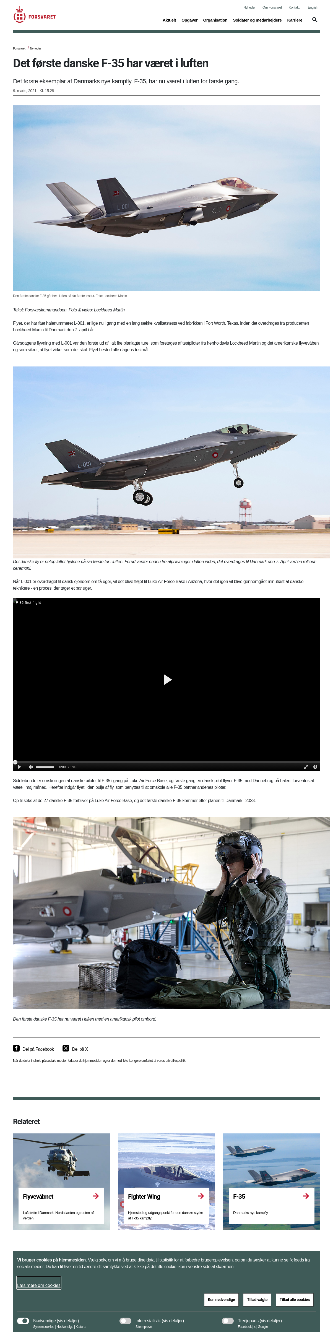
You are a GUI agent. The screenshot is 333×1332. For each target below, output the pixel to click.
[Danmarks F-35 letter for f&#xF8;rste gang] (166, 684)
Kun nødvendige (221, 1299)
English (313, 7)
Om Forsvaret (272, 7)
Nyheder (249, 7)
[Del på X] (75, 1049)
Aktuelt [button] (169, 19)
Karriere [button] (294, 19)
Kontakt (294, 7)
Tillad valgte (257, 1299)
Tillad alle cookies (295, 1299)
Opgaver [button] (189, 19)
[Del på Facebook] (33, 1049)
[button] (314, 22)
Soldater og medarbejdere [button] (257, 19)
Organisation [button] (215, 19)
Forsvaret (19, 48)
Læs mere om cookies (39, 1285)
